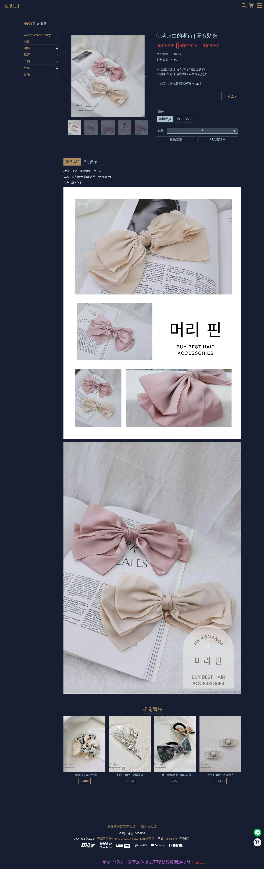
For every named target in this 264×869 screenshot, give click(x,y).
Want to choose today (37, 35)
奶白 (189, 119)
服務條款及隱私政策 (121, 827)
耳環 (27, 55)
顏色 (161, 112)
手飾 (27, 68)
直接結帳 (176, 139)
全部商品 (29, 23)
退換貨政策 (149, 827)
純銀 (27, 41)
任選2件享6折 (211, 45)
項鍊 (27, 61)
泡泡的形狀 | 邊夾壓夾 (220, 774)
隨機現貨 (165, 119)
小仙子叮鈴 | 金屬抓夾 (129, 774)
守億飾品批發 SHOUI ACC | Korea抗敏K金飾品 (125, 838)
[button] (144, 76)
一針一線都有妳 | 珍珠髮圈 (175, 774)
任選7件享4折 (166, 45)
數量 (161, 130)
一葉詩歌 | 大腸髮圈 (84, 774)
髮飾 (44, 23)
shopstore (171, 838)
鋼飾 (27, 48)
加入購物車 (218, 139)
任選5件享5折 (188, 45)
